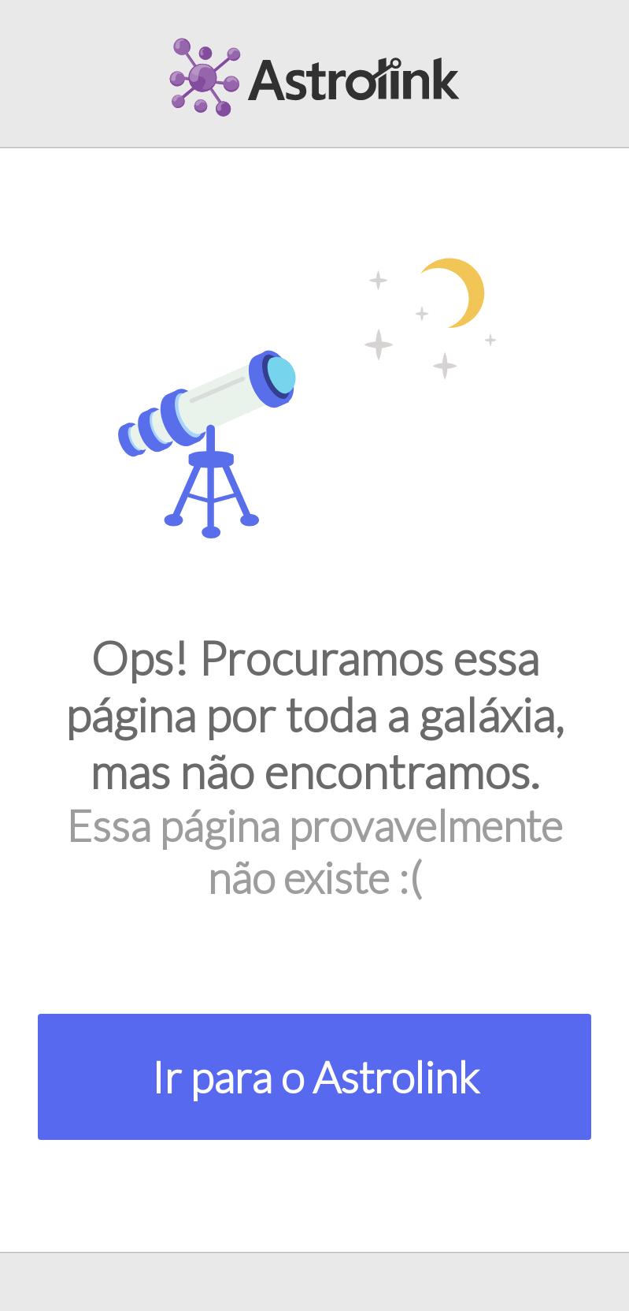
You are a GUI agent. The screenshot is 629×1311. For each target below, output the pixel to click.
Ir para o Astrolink (315, 1077)
